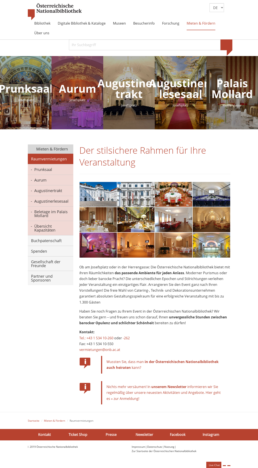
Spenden (39, 251)
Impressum (138, 448)
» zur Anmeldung (124, 400)
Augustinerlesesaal (51, 201)
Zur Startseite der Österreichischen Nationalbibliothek (164, 453)
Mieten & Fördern (201, 23)
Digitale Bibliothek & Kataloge (82, 23)
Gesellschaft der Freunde (45, 263)
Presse (111, 436)
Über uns (41, 33)
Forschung (170, 23)
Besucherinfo (144, 23)
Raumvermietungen (49, 158)
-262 (126, 339)
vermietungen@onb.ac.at (99, 351)
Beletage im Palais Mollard (51, 213)
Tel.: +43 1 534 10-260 (96, 339)
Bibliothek (42, 23)
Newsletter (144, 436)
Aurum (40, 180)
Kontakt (44, 436)
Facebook (177, 436)
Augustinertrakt (48, 190)
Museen (119, 23)
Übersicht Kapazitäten (44, 228)
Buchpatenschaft (46, 240)
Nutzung (169, 448)
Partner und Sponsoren (42, 278)
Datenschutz (154, 448)
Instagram (211, 436)
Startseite (33, 422)
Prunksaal (43, 169)
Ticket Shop (78, 436)
